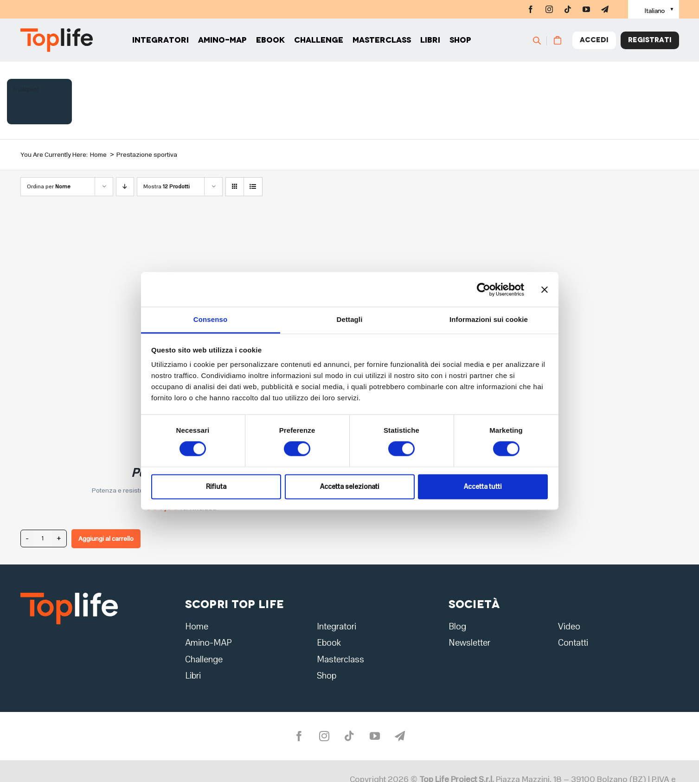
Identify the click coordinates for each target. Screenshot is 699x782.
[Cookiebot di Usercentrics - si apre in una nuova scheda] (483, 289)
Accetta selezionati (349, 486)
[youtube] (586, 9)
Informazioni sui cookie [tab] (488, 319)
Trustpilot (25, 89)
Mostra (166, 186)
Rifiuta (216, 486)
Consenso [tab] (210, 319)
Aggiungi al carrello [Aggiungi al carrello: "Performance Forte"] (106, 538)
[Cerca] (541, 42)
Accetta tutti (483, 486)
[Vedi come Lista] (253, 187)
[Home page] (56, 42)
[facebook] (530, 9)
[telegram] (605, 9)
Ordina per (49, 186)
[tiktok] (567, 9)
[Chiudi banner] (544, 289)
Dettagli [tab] (350, 319)
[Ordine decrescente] (125, 186)
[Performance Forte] (136, 229)
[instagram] (549, 9)
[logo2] (69, 595)
